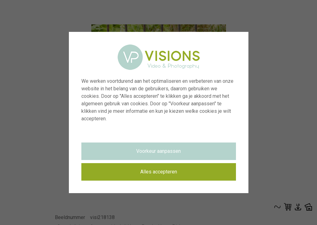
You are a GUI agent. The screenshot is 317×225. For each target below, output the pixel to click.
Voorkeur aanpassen (158, 151)
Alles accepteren (158, 172)
